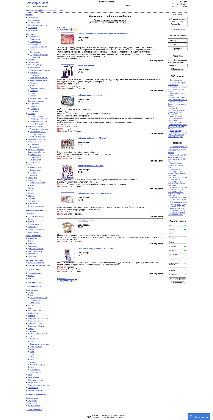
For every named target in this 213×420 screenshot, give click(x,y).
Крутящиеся (34, 83)
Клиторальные (35, 73)
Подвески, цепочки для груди (39, 265)
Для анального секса (35, 126)
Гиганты (33, 49)
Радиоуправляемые (37, 88)
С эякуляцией (35, 57)
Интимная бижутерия (36, 263)
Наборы (31, 222)
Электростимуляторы (36, 101)
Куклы (30, 165)
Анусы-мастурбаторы (36, 150)
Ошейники (32, 227)
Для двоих (32, 243)
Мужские (31, 278)
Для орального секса (35, 251)
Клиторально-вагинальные (40, 70)
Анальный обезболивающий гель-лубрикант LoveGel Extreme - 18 (176, 111)
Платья (30, 295)
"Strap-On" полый (36, 124)
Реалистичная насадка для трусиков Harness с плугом (177, 89)
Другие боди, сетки (35, 311)
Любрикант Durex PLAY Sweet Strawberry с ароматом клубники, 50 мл (177, 158)
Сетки (30, 336)
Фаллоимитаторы (34, 37)
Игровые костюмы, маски (37, 334)
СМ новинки (32, 28)
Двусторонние (35, 52)
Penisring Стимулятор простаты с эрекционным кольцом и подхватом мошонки (177, 126)
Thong (32, 357)
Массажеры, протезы (38, 183)
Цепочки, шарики (36, 134)
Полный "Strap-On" (37, 116)
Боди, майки (32, 401)
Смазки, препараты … (36, 23)
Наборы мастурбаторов (37, 139)
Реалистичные (35, 39)
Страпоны (31, 114)
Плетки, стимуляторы (36, 229)
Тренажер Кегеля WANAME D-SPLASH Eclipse (176, 165)
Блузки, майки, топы (35, 383)
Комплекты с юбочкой (36, 326)
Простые (33, 173)
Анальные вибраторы (38, 137)
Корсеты (31, 293)
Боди (30, 308)
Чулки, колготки (36, 347)
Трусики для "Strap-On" (38, 121)
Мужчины (33, 175)
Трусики (31, 349)
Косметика (32, 256)
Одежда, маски (33, 224)
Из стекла (33, 106)
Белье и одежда (34, 20)
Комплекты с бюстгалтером (38, 318)
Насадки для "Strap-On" (39, 119)
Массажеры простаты (38, 132)
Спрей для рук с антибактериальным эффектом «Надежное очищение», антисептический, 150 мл (177, 173)
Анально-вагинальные (38, 80)
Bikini (32, 359)
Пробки (30, 188)
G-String (33, 354)
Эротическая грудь (35, 180)
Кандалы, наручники (35, 216)
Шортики (33, 362)
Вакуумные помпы (35, 142)
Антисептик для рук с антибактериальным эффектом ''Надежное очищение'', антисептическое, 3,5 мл (177, 193)
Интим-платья (35, 300)
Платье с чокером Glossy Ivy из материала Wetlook (177, 104)
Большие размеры (35, 390)
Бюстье (30, 305)
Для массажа (33, 254)
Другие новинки (34, 30)
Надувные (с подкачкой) (39, 55)
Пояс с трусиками (176, 80)
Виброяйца (34, 91)
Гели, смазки (32, 246)
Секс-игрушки (33, 17)
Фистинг (31, 60)
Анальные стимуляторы (39, 129)
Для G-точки (34, 75)
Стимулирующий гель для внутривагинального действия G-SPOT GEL (177, 204)
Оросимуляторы (34, 162)
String (32, 352)
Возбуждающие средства (37, 25)
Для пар (33, 96)
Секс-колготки (35, 370)
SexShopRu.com (37, 3)
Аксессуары (32, 203)
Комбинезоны (33, 313)
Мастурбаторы (33, 103)
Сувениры (31, 198)
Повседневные (35, 372)
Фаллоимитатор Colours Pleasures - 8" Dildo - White (176, 118)
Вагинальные (35, 67)
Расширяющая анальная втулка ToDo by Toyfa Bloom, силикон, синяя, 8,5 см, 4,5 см (177, 134)
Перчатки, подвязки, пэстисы (39, 385)
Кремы (32, 185)
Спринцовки (32, 178)
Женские (31, 276)
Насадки (31, 196)
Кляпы (30, 219)
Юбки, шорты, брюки (35, 380)
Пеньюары (32, 331)
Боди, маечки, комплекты (39, 344)
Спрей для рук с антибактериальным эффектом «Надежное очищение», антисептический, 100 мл (177, 183)
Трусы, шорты (33, 403)
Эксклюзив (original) (37, 365)
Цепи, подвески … (35, 232)
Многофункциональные (39, 78)
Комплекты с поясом (35, 321)
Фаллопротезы (33, 62)
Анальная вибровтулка (178, 200)
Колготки (31, 367)
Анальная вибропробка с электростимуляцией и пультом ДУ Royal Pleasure (177, 150)
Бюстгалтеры (33, 388)
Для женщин (34, 109)
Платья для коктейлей (38, 298)
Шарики (31, 191)
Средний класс (35, 170)
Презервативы (33, 201)
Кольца (30, 193)
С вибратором (35, 42)
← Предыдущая (64, 29)
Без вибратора (35, 44)
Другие (32, 93)
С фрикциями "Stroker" (38, 47)
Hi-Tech (32, 86)
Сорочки (31, 329)
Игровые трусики (34, 406)
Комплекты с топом (35, 323)
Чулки (30, 375)
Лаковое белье (33, 377)
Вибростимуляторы (35, 65)
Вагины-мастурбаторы (36, 152)
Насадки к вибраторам (38, 98)
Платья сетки (35, 303)
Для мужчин (34, 111)
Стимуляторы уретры (36, 206)
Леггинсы (31, 316)
